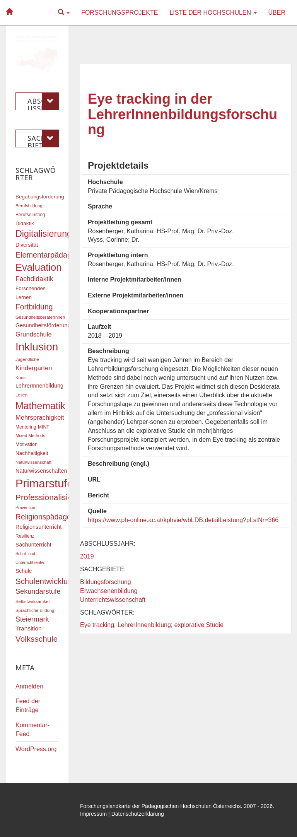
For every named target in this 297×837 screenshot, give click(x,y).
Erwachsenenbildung (109, 591)
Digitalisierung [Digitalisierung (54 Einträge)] (43, 234)
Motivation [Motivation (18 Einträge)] (26, 444)
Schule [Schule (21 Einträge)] (23, 571)
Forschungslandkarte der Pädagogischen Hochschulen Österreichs (160, 806)
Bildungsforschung (105, 582)
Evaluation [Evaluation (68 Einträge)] (38, 267)
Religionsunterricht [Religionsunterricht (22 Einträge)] (38, 527)
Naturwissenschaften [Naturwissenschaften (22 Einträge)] (41, 471)
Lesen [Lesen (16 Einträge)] (21, 395)
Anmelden (29, 686)
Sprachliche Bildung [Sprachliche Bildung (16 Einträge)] (34, 610)
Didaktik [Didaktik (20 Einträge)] (24, 223)
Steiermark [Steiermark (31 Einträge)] (32, 619)
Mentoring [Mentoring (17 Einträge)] (25, 427)
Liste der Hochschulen (212, 12)
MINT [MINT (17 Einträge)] (43, 427)
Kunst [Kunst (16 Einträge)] (21, 377)
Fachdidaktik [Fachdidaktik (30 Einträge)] (34, 279)
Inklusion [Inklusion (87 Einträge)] (36, 347)
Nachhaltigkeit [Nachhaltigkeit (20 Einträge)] (31, 453)
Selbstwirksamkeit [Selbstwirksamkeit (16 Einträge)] (33, 601)
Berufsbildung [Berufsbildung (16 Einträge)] (28, 205)
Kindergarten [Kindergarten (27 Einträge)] (33, 367)
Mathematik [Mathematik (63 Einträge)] (40, 405)
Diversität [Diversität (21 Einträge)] (26, 245)
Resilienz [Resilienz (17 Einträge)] (24, 536)
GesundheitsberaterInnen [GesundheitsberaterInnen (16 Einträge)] (40, 317)
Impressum (93, 814)
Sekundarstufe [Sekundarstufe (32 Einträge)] (38, 591)
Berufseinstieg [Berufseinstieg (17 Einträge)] (30, 214)
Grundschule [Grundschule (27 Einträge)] (33, 334)
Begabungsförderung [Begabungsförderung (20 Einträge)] (39, 197)
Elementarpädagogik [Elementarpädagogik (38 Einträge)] (50, 255)
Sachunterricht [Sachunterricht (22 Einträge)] (33, 544)
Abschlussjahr (43, 101)
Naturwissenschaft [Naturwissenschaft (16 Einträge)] (33, 462)
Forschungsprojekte (119, 12)
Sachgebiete (43, 138)
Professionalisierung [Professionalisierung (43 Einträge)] (51, 497)
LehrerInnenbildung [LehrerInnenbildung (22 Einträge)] (39, 386)
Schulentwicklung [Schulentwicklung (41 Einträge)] (46, 581)
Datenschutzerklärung (137, 814)
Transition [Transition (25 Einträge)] (28, 628)
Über (276, 12)
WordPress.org (35, 749)
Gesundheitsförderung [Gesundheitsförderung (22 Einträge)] (42, 325)
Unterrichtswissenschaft (112, 599)
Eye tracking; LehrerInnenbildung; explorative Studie (152, 625)
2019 (87, 556)
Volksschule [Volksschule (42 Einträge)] (36, 638)
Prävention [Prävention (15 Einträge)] (25, 507)
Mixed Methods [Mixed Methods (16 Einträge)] (30, 435)
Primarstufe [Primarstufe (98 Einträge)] (44, 483)
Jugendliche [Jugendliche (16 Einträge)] (27, 359)
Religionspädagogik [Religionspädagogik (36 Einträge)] (47, 517)
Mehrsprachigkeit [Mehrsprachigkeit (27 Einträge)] (39, 417)
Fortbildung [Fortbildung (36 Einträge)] (34, 307)
